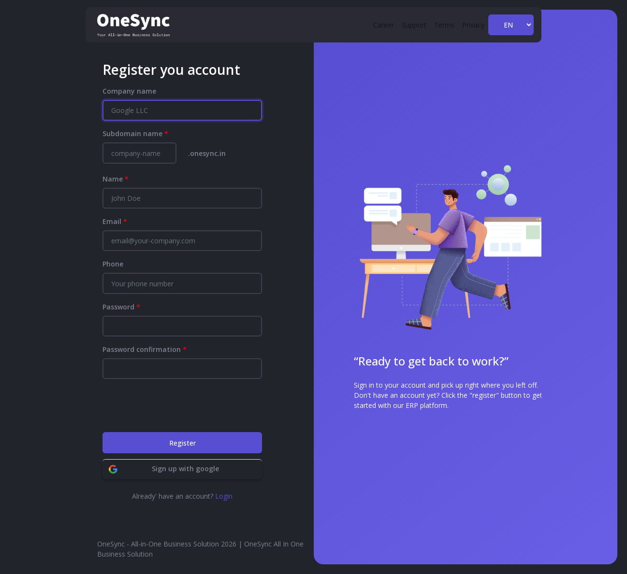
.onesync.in (207, 153)
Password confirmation (144, 349)
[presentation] (175, 405)
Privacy (473, 24)
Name (115, 178)
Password (121, 306)
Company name (129, 91)
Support (414, 24)
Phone (112, 263)
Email (114, 221)
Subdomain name (135, 133)
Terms (444, 24)
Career (383, 24)
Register (182, 443)
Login (224, 496)
